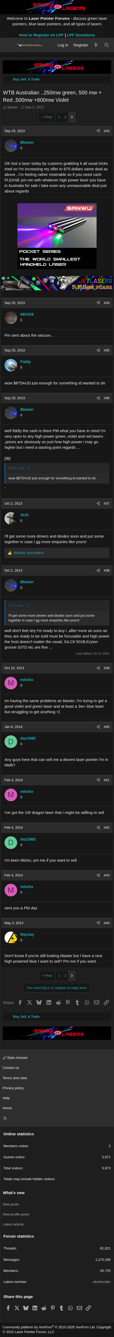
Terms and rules (15, 1078)
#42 (107, 827)
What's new (14, 1192)
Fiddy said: (16, 468)
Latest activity (13, 1224)
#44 (107, 923)
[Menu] (8, 45)
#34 (107, 303)
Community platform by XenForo (49, 1327)
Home (7, 1108)
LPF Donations (81, 35)
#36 (107, 398)
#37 (107, 503)
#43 (107, 875)
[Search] (106, 45)
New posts (11, 1204)
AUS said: (16, 605)
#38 (107, 570)
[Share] (98, 131)
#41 (107, 780)
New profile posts (16, 1214)
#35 (107, 350)
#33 (107, 131)
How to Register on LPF (41, 35)
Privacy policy (13, 1088)
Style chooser (15, 1058)
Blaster (12, 107)
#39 (107, 668)
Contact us (11, 1068)
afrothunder (102, 1282)
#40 (107, 727)
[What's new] (96, 45)
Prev (48, 117)
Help (6, 1098)
